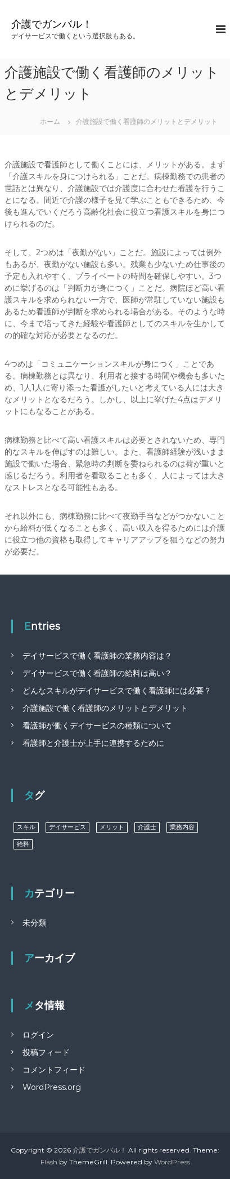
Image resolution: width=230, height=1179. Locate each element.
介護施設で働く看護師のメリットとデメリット (105, 708)
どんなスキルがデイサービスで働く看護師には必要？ (116, 691)
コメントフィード (53, 1070)
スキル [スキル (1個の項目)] (26, 827)
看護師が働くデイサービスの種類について (97, 725)
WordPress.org (51, 1087)
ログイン (38, 1035)
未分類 (34, 923)
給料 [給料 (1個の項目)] (23, 844)
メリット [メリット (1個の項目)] (112, 827)
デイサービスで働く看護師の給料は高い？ (97, 673)
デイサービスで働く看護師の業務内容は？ (97, 656)
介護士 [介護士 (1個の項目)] (147, 827)
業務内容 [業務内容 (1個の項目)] (182, 827)
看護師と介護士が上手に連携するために (93, 743)
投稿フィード (46, 1052)
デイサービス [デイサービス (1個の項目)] (67, 827)
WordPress (172, 1162)
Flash (48, 1162)
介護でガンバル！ (51, 24)
